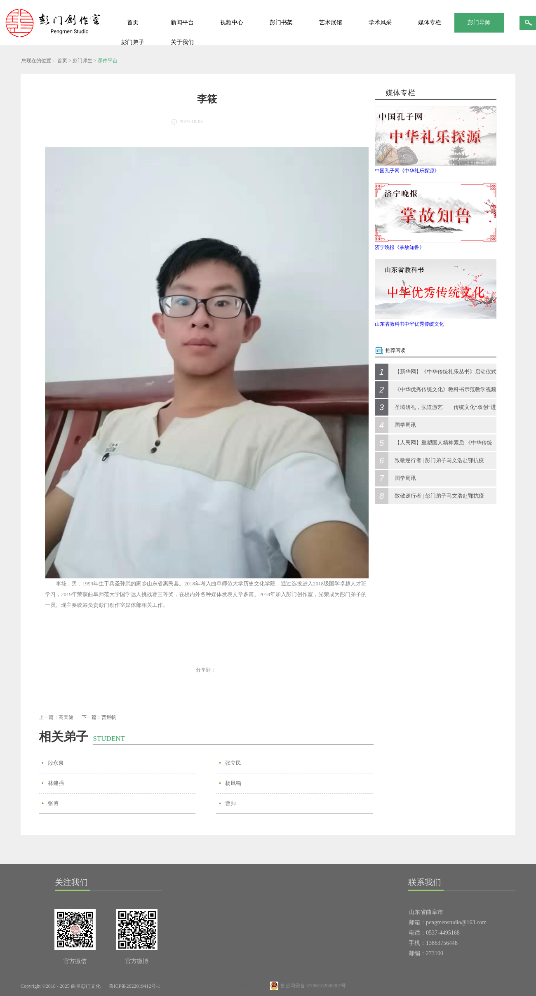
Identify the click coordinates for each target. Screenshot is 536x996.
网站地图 (179, 986)
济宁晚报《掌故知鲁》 (399, 247)
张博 (53, 803)
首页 (133, 22)
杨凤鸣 (233, 783)
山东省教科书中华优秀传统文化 (409, 324)
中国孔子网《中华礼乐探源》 (407, 171)
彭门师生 (82, 60)
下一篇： (99, 717)
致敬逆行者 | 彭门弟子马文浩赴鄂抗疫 (439, 460)
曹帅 (230, 803)
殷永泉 (56, 763)
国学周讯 (405, 425)
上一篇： (56, 717)
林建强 (56, 783)
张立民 (233, 763)
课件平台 (108, 60)
